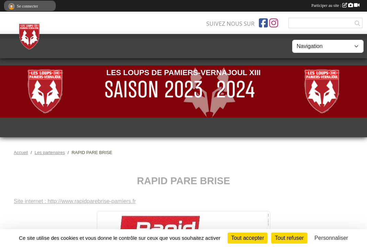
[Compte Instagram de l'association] (273, 23)
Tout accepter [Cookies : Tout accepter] (247, 238)
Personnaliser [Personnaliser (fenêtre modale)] (331, 238)
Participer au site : (335, 5)
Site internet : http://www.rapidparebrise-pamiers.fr (75, 201)
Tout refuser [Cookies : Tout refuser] (289, 238)
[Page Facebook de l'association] (263, 23)
